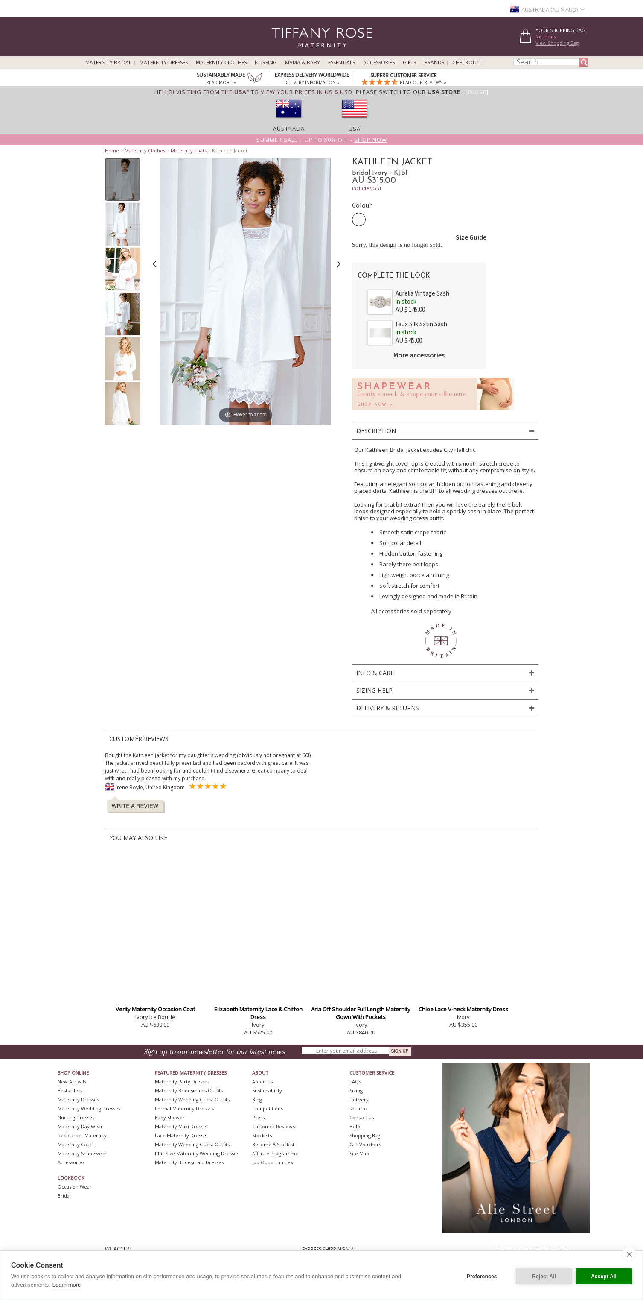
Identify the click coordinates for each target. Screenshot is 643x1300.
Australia (289, 128)
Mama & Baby (302, 62)
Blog (257, 1099)
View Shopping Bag (557, 43)
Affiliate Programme (275, 1153)
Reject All (541, 1275)
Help (354, 1126)
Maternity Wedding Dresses (89, 1108)
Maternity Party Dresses (182, 1081)
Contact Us (361, 1117)
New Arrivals (72, 1081)
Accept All (604, 1275)
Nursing (266, 62)
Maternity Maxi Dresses (181, 1126)
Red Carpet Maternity (82, 1135)
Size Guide (471, 237)
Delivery (359, 1099)
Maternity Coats (189, 150)
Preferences (479, 1275)
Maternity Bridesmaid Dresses (189, 1162)
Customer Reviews (273, 1126)
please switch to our (408, 92)
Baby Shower (170, 1117)
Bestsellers (70, 1090)
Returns (358, 1108)
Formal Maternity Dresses (184, 1108)
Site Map (359, 1153)
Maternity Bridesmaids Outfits (189, 1090)
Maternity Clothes (221, 62)
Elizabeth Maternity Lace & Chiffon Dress (258, 1013)
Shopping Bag (364, 1135)
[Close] (477, 92)
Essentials (341, 62)
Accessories (379, 62)
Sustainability (267, 1090)
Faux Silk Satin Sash (421, 324)
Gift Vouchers (365, 1144)
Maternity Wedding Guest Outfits (192, 1099)
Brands (434, 62)
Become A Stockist (273, 1144)
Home (112, 150)
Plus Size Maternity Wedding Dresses (197, 1153)
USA (355, 128)
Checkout (466, 62)
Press (258, 1117)
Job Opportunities (272, 1162)
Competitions (267, 1108)
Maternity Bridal (108, 62)
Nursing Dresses (76, 1117)
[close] (629, 1254)
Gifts (409, 62)
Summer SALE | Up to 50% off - (321, 139)
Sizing (356, 1090)
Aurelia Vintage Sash (422, 293)
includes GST (367, 188)
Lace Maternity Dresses (181, 1135)
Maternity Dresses (164, 62)
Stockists (262, 1135)
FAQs (355, 1081)
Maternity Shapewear (82, 1153)
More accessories (419, 355)
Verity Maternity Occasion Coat (155, 1009)
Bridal (64, 1195)
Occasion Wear (75, 1186)
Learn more (66, 1285)
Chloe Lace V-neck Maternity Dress (463, 1009)
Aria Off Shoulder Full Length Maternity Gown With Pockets (360, 1013)
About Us (262, 1081)
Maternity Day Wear (80, 1126)
